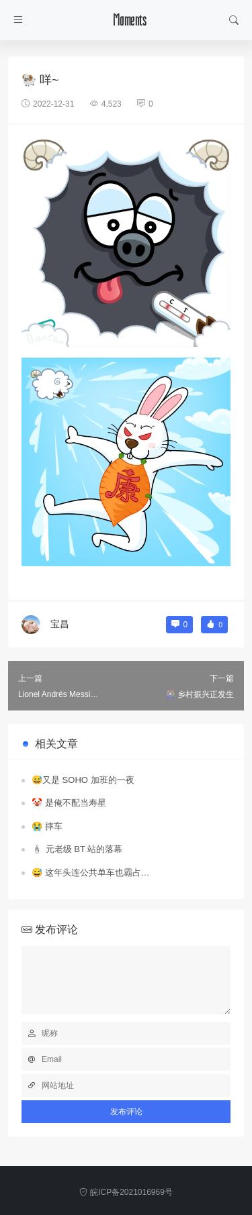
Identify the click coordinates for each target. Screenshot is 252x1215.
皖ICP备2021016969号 (126, 1192)
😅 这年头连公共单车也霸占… (91, 872)
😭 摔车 (47, 826)
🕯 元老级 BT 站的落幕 (77, 849)
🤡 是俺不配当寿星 (69, 803)
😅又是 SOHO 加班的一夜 (83, 780)
